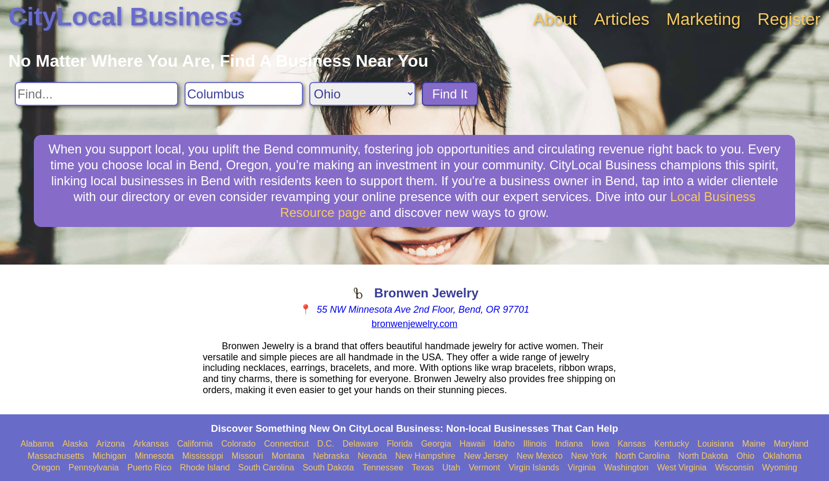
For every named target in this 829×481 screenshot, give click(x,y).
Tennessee (382, 467)
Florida (400, 443)
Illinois (534, 443)
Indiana (569, 443)
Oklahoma (782, 455)
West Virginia (682, 467)
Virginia (582, 467)
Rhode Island (204, 467)
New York (589, 455)
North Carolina (642, 455)
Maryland (790, 443)
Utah (451, 467)
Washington (626, 467)
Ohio (745, 455)
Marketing (703, 19)
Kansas (632, 443)
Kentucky (672, 443)
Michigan (109, 455)
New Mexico (540, 455)
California (195, 443)
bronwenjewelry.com (415, 324)
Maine (754, 443)
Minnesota (154, 455)
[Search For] (96, 94)
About (555, 19)
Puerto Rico (149, 467)
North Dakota (703, 455)
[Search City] (244, 94)
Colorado (238, 443)
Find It (450, 94)
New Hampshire (425, 455)
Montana (288, 455)
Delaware (361, 443)
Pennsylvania (94, 467)
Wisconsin (734, 467)
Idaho (503, 443)
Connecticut (286, 443)
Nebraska (331, 455)
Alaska (75, 443)
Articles (621, 19)
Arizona (110, 443)
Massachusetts (55, 455)
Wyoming (779, 467)
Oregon (46, 467)
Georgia (436, 443)
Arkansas (151, 443)
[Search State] (362, 94)
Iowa (600, 443)
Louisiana (715, 443)
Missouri (247, 455)
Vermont (484, 467)
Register (789, 19)
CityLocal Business (125, 17)
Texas (423, 467)
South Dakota (328, 467)
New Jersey (486, 455)
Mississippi (202, 455)
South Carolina (266, 467)
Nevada (371, 455)
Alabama (37, 443)
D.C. (325, 443)
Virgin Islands (534, 467)
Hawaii (472, 443)
